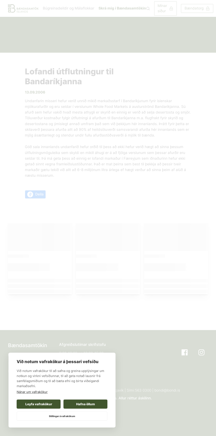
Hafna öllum (85, 404)
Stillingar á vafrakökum (62, 416)
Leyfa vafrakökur (38, 404)
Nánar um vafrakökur (32, 392)
